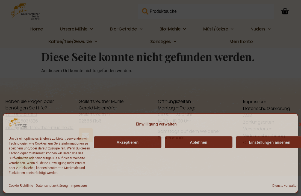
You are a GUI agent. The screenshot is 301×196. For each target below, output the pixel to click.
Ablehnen (198, 142)
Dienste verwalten (285, 186)
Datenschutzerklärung (52, 186)
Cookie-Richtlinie (21, 186)
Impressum (78, 186)
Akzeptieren (127, 142)
